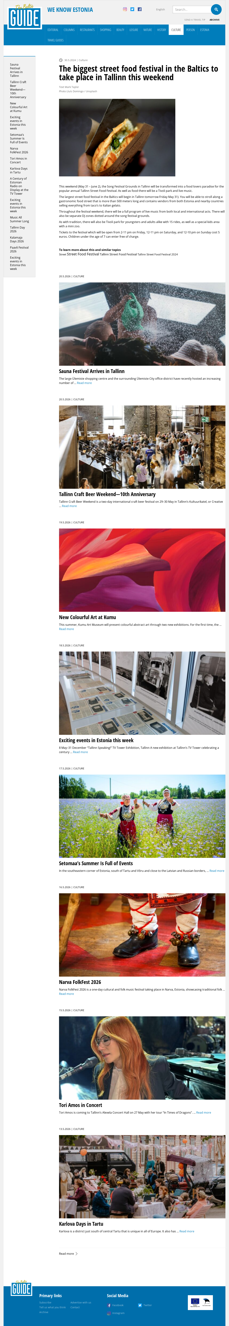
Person (190, 30)
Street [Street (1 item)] (62, 254)
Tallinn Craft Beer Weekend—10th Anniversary (18, 89)
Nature (147, 30)
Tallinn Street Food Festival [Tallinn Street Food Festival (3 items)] (118, 254)
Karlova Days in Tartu (19, 170)
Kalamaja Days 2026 (17, 239)
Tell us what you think (52, 1307)
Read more (66, 1254)
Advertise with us (80, 1302)
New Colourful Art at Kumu (18, 107)
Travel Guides (56, 40)
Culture (176, 30)
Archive (215, 19)
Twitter (147, 1305)
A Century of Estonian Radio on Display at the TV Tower (19, 186)
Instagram (118, 1313)
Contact (75, 1307)
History (161, 30)
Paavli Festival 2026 (19, 249)
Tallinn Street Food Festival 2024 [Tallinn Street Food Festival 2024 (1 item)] (158, 254)
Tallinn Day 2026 (17, 229)
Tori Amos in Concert (18, 160)
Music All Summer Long (19, 219)
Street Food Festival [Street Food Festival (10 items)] (83, 254)
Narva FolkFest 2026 (19, 150)
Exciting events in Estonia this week (18, 122)
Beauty (120, 30)
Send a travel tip (194, 19)
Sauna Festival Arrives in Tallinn (16, 70)
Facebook (117, 1305)
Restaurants (87, 30)
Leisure (134, 30)
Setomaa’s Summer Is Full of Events (19, 138)
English (160, 9)
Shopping (105, 30)
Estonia (204, 30)
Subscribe (45, 1302)
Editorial (53, 30)
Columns (69, 30)
